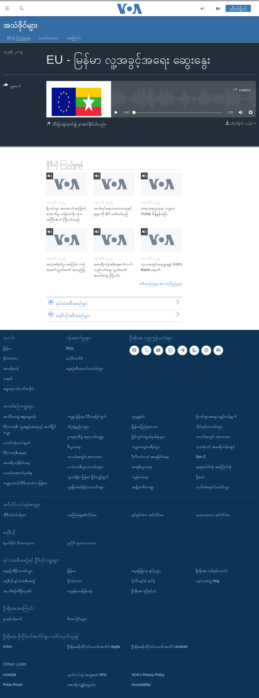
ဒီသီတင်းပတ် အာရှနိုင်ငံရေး (150, 457)
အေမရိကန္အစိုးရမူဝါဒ (81, 685)
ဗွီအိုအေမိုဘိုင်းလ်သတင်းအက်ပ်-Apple (93, 647)
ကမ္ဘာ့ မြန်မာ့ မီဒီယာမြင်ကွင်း (86, 416)
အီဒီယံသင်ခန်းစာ (14, 515)
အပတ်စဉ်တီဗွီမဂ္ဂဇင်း (17, 591)
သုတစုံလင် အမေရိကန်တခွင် (215, 447)
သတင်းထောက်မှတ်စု (17, 473)
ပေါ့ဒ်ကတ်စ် (74, 358)
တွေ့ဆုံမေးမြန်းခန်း (80, 591)
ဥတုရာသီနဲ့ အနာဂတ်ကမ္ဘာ (85, 436)
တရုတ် (7, 378)
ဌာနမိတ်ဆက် (12, 619)
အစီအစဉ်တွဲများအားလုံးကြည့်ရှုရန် (160, 284)
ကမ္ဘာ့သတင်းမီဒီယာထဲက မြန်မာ (25, 483)
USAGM (9, 674)
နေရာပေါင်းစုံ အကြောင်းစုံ (213, 467)
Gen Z (201, 457)
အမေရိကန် (11, 368)
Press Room (13, 685)
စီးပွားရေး (74, 447)
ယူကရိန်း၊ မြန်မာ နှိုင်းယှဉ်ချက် (88, 477)
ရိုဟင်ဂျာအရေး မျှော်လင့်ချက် (216, 416)
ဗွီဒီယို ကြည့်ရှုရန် (18, 38)
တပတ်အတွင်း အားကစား (84, 457)
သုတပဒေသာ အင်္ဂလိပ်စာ (213, 515)
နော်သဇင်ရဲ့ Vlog (207, 581)
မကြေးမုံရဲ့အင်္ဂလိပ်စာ (82, 515)
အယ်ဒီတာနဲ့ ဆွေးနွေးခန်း (19, 416)
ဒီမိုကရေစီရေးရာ (15, 453)
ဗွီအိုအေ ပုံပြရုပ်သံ (144, 591)
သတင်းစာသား (48, 38)
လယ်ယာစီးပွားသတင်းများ (85, 467)
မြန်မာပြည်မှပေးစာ (145, 427)
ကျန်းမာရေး (140, 477)
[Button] (11, 86)
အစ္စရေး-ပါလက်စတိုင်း (18, 388)
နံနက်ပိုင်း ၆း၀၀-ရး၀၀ (18, 543)
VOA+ (8, 647)
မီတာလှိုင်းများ (77, 619)
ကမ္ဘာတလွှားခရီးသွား (146, 447)
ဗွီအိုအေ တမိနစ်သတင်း (212, 571)
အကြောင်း (74, 38)
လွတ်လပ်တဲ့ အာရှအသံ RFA (86, 674)
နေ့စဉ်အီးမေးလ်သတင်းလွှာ (84, 368)
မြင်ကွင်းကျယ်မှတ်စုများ (148, 436)
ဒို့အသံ (200, 477)
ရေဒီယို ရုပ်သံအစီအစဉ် (19, 581)
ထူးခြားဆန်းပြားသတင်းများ (85, 487)
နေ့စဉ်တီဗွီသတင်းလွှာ (18, 571)
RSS (70, 348)
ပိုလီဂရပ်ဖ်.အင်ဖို (143, 581)
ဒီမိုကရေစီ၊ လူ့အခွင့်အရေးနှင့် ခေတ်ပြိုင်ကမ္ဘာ (29, 430)
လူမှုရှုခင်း (138, 416)
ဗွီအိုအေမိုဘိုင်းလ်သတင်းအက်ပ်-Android (159, 647)
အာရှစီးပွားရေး (142, 467)
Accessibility (141, 685)
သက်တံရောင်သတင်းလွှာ (213, 487)
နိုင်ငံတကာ (10, 358)
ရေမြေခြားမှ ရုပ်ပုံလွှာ (146, 571)
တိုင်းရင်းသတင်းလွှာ (209, 427)
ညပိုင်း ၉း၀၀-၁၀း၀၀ (81, 543)
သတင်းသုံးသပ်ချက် (16, 442)
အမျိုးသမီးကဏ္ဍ (143, 487)
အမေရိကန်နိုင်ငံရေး (16, 463)
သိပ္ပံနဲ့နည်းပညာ (78, 427)
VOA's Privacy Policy (148, 674)
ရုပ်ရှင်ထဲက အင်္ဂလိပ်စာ (148, 515)
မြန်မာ (7, 348)
